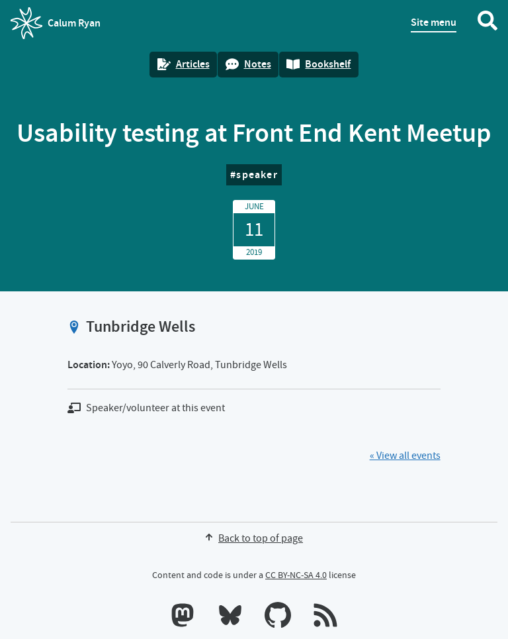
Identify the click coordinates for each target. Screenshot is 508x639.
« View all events (405, 455)
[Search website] (487, 23)
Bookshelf (318, 64)
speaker (256, 174)
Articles (183, 64)
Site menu (433, 22)
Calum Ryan (56, 23)
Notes (248, 64)
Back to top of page (254, 538)
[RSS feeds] (325, 618)
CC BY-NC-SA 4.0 (296, 575)
